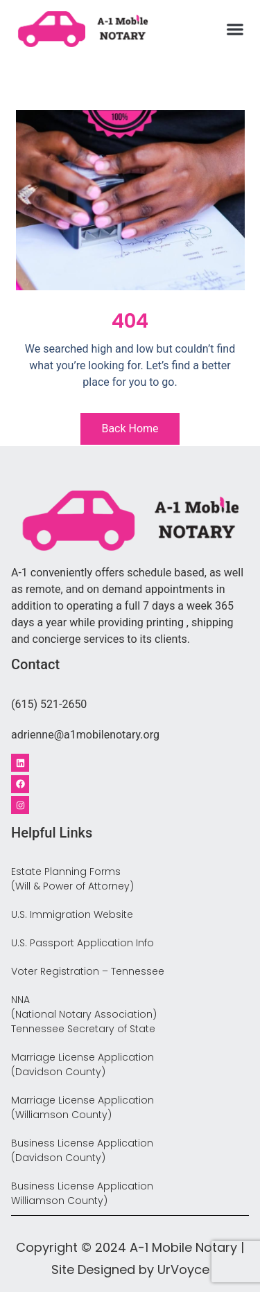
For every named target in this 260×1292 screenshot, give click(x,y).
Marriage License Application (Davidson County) (82, 1064)
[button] (235, 29)
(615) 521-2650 (49, 704)
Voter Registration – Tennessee (87, 971)
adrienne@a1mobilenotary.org (85, 734)
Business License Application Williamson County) (82, 1193)
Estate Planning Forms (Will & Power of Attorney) (72, 879)
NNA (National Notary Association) (84, 1007)
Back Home (129, 428)
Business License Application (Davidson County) (82, 1150)
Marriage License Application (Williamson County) (82, 1107)
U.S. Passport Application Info (82, 943)
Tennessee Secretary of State (83, 1029)
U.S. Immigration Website (72, 914)
